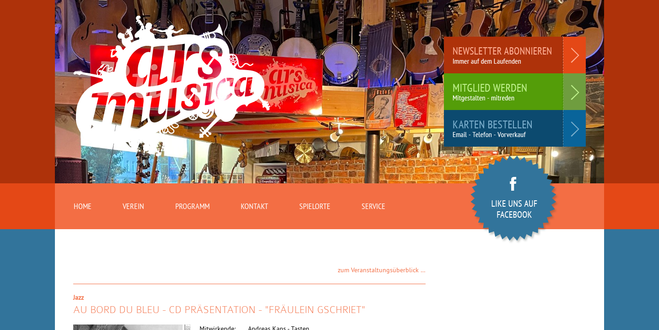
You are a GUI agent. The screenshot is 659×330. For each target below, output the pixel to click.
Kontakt (254, 206)
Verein (133, 206)
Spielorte (314, 206)
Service (373, 206)
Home (83, 206)
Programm (192, 206)
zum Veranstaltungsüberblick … (382, 270)
